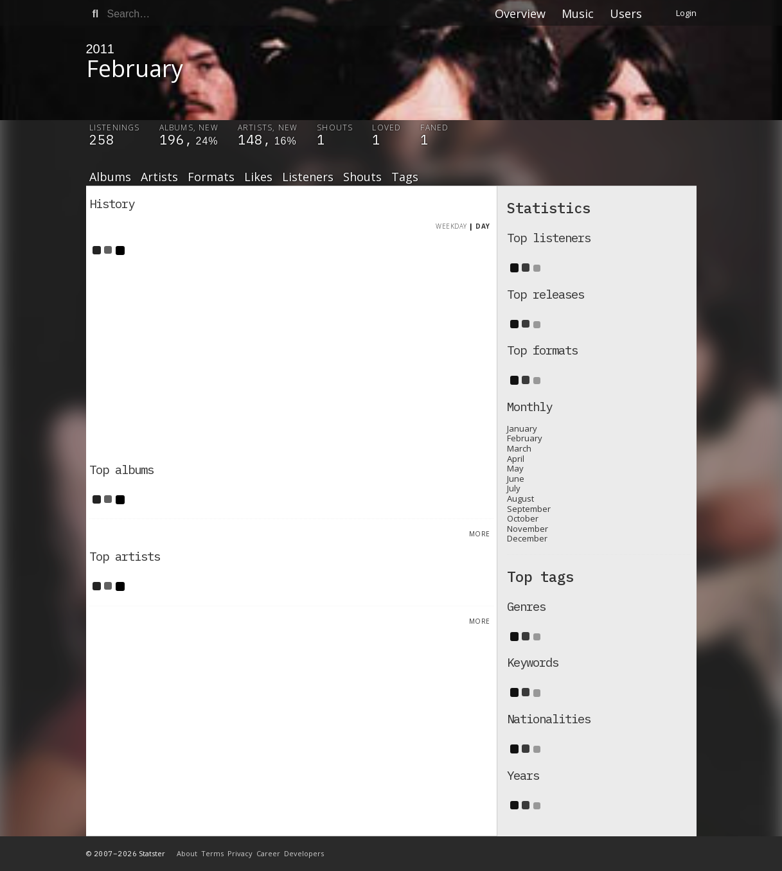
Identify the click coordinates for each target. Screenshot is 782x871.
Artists (159, 177)
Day (482, 226)
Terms (212, 853)
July (513, 488)
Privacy (240, 853)
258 (101, 139)
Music (578, 13)
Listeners (307, 177)
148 (250, 139)
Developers (304, 853)
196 (171, 139)
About (187, 853)
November (527, 528)
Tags (404, 177)
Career (268, 853)
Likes (258, 177)
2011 (100, 49)
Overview (520, 13)
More (479, 533)
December (527, 538)
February (524, 438)
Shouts (362, 177)
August (520, 498)
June (515, 478)
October (522, 518)
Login (686, 13)
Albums (110, 177)
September (529, 509)
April (515, 458)
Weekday (451, 226)
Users (626, 13)
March (519, 448)
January (522, 428)
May (515, 468)
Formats (211, 177)
